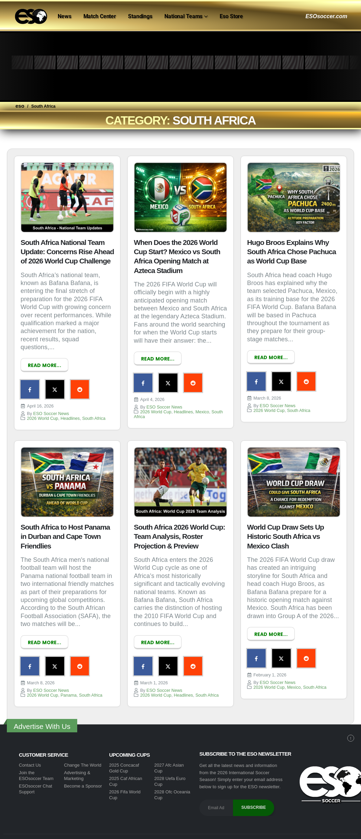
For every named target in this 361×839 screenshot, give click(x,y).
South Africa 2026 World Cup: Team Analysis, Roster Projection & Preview (179, 532)
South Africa (93, 414)
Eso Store (231, 16)
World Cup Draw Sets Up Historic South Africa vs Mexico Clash (285, 532)
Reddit (68, 387)
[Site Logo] (31, 16)
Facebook (27, 387)
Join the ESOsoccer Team (36, 766)
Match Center (99, 16)
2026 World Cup (42, 414)
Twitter (48, 387)
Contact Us (30, 756)
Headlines (70, 414)
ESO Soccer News (51, 409)
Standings (140, 16)
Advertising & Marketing (77, 766)
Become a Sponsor (83, 777)
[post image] (67, 197)
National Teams (183, 16)
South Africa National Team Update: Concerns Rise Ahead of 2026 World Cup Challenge (67, 251)
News (64, 16)
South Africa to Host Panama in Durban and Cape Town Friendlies (65, 532)
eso (19, 106)
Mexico (202, 407)
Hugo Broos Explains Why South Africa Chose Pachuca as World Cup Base (291, 251)
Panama (68, 686)
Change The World (83, 756)
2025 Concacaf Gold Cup (124, 759)
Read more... (44, 365)
